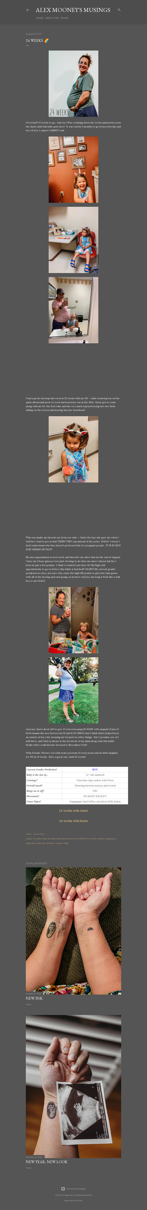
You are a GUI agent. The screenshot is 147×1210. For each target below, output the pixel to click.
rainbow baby (62, 843)
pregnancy (111, 838)
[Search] (119, 9)
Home (40, 18)
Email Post (39, 834)
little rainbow (98, 838)
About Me (52, 18)
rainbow (50, 843)
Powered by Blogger (73, 1189)
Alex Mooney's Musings (73, 10)
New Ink (34, 998)
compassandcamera (82, 1195)
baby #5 (46, 838)
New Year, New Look (46, 1161)
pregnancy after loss (35, 843)
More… (65, 18)
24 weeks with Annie (73, 811)
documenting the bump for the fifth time (71, 838)
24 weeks (37, 838)
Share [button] (28, 834)
